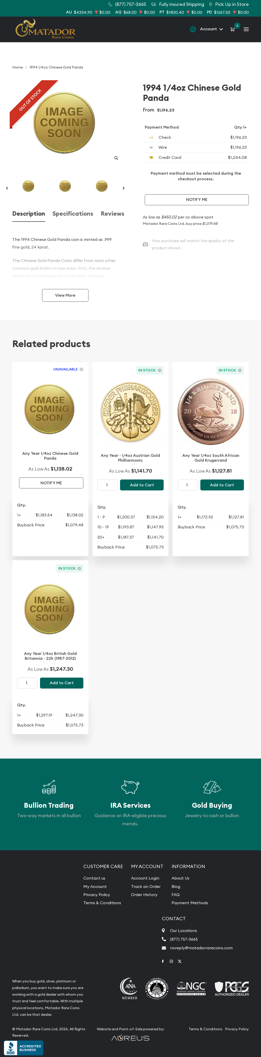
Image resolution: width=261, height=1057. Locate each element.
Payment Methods (190, 902)
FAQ (176, 894)
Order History (144, 894)
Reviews (112, 213)
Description (28, 213)
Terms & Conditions (102, 902)
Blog (176, 886)
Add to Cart (142, 485)
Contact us (94, 878)
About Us (180, 878)
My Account (95, 886)
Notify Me (196, 199)
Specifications (73, 213)
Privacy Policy (96, 894)
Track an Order (146, 886)
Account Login (145, 878)
